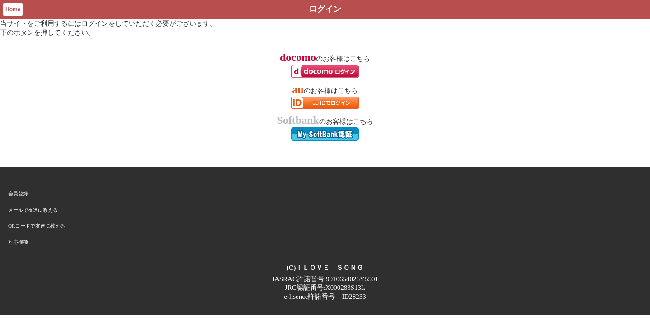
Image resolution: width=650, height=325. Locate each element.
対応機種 (18, 242)
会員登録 (18, 193)
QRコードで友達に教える (36, 225)
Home (12, 9)
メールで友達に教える (33, 210)
